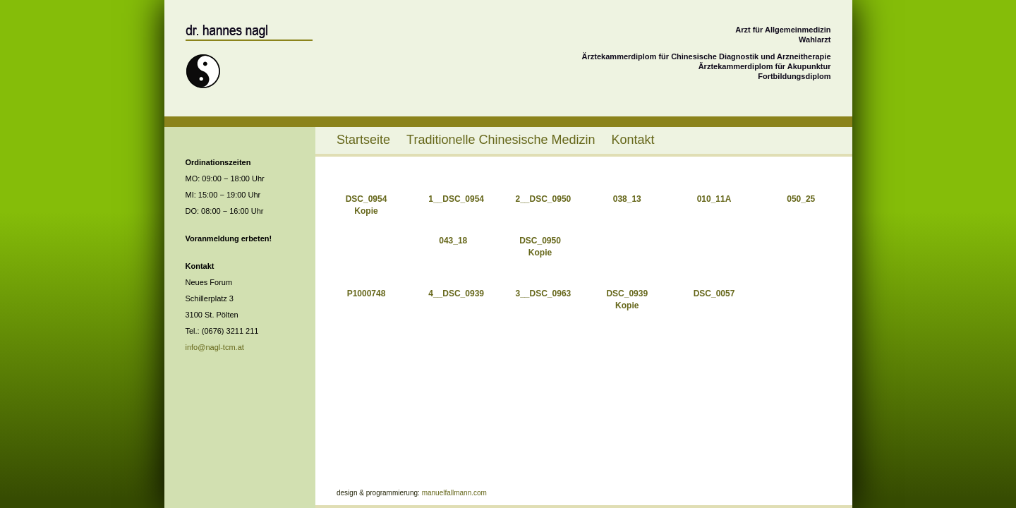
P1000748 (366, 293)
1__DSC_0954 (456, 199)
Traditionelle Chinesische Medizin (500, 140)
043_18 (453, 241)
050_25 (801, 199)
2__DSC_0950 (544, 199)
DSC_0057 (714, 293)
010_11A (714, 199)
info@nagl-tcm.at (215, 347)
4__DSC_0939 (456, 293)
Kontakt (633, 140)
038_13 (627, 199)
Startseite (363, 140)
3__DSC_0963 (544, 293)
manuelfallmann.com (454, 493)
